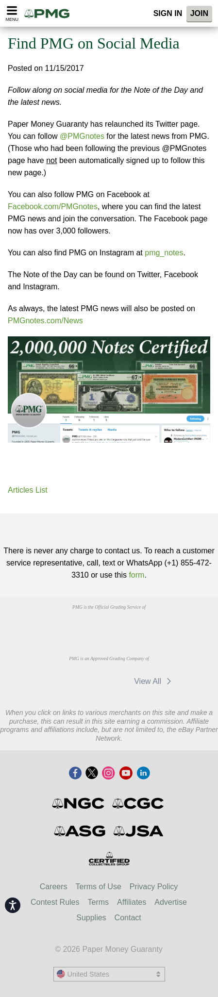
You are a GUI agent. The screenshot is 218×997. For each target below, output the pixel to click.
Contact (128, 918)
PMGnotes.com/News (45, 320)
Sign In (168, 13)
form (136, 575)
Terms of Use (98, 886)
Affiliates (131, 902)
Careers (53, 886)
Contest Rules (55, 902)
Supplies (91, 918)
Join (199, 13)
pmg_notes (164, 253)
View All (154, 681)
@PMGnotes (82, 136)
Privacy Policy (154, 886)
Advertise (170, 902)
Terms (98, 902)
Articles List (28, 490)
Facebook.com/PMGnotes (53, 206)
